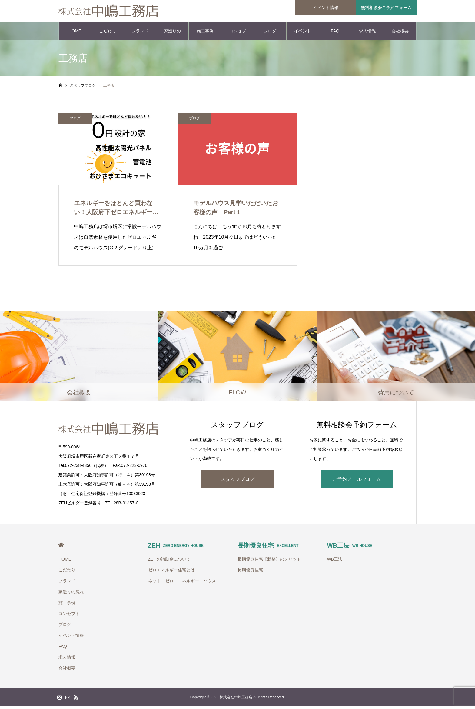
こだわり (107, 33)
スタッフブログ (237, 481)
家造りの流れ (172, 36)
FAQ (335, 33)
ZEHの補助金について (169, 561)
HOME (74, 33)
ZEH (176, 548)
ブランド (139, 33)
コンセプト (237, 36)
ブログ (270, 33)
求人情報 (367, 33)
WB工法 (349, 548)
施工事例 (205, 33)
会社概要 (400, 33)
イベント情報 (302, 36)
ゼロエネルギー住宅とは (171, 572)
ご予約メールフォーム (357, 481)
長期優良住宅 (268, 548)
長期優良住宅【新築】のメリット (269, 561)
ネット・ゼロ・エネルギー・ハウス (182, 583)
